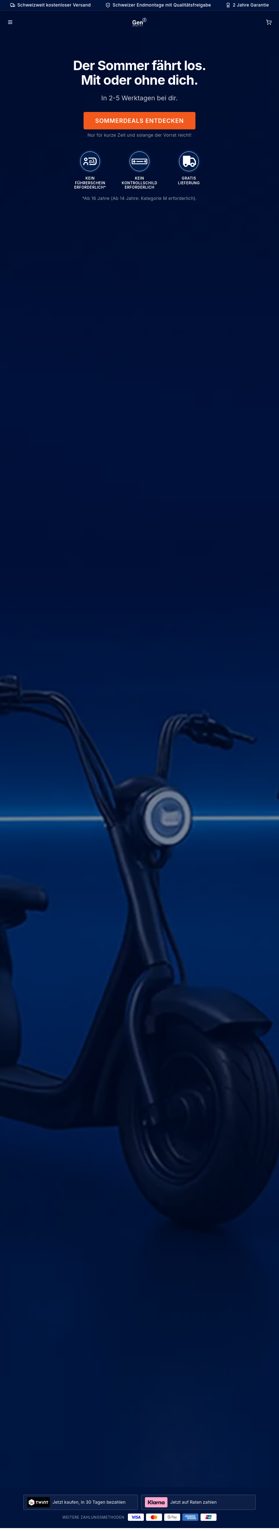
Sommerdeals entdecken (139, 120)
